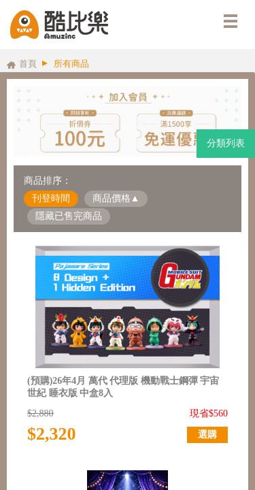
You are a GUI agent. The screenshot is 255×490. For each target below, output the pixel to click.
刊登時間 (51, 198)
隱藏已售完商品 (68, 216)
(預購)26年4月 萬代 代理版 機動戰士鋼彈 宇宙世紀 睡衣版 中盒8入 (123, 387)
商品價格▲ (116, 198)
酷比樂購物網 (59, 24)
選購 (207, 434)
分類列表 (226, 143)
